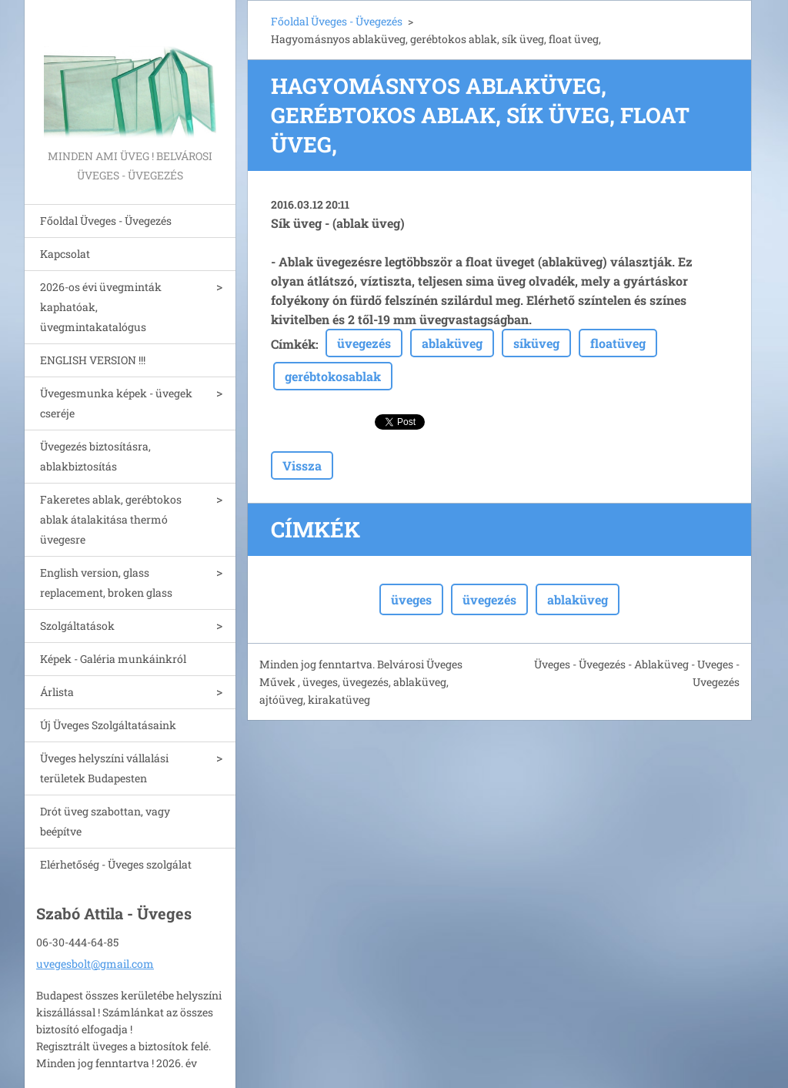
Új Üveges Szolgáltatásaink (108, 725)
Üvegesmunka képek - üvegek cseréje (116, 403)
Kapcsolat (65, 253)
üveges (411, 599)
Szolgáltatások (77, 625)
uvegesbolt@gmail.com (95, 963)
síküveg (536, 343)
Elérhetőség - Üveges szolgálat (116, 864)
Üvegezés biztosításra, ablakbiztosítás (95, 456)
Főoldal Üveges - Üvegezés (106, 220)
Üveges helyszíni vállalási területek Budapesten (104, 768)
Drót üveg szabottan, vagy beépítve (105, 821)
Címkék (293, 344)
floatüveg (618, 343)
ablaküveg (452, 343)
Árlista (57, 692)
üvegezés (364, 343)
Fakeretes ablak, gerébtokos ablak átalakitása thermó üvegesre (111, 519)
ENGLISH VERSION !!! (92, 360)
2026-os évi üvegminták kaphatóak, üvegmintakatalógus (101, 307)
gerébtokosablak (333, 376)
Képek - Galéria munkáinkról (113, 658)
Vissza (302, 465)
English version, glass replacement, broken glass (106, 582)
